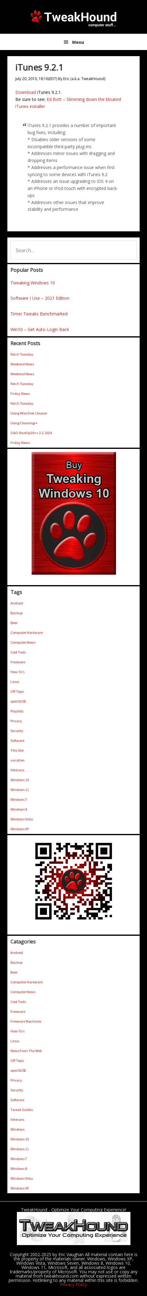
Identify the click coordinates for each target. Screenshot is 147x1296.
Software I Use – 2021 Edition (39, 298)
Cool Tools (18, 652)
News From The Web (26, 1050)
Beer (13, 622)
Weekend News (22, 364)
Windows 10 (19, 779)
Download (25, 92)
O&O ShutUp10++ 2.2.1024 (31, 432)
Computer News (22, 642)
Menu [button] (78, 42)
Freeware (17, 662)
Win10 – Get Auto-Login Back (39, 329)
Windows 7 (18, 799)
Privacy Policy (73, 1284)
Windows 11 (19, 789)
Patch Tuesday (21, 354)
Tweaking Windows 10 (32, 283)
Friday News (20, 393)
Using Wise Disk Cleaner (28, 413)
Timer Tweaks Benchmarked (39, 314)
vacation (17, 760)
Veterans (17, 770)
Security (16, 730)
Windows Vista (21, 819)
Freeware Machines (25, 1021)
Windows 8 (18, 809)
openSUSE (18, 701)
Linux (14, 681)
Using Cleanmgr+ (24, 423)
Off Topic (17, 691)
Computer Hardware (26, 632)
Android (16, 603)
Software (17, 740)
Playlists (16, 711)
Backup (16, 613)
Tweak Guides (21, 1109)
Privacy (16, 721)
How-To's (17, 671)
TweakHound (74, 18)
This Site (17, 750)
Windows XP (19, 829)
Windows (17, 1129)
